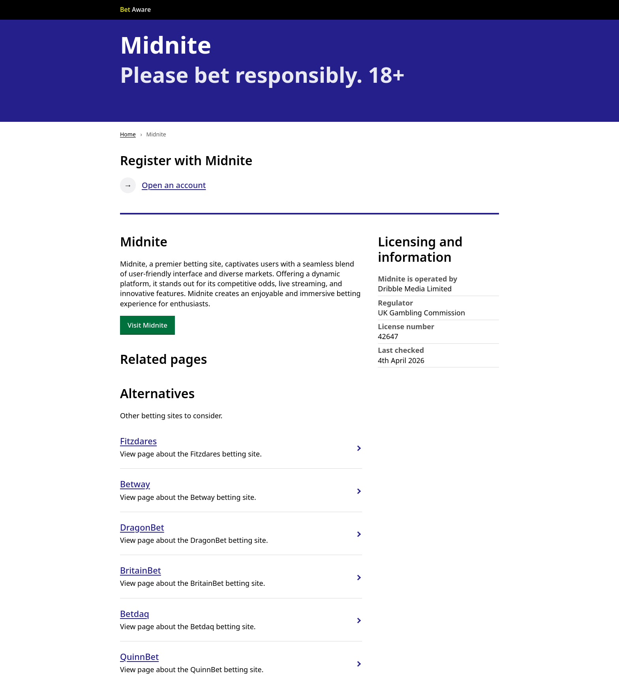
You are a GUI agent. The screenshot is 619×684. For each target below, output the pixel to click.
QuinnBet (139, 656)
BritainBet (140, 570)
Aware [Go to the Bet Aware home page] (135, 9)
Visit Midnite (147, 325)
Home (128, 134)
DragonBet (142, 527)
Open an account (174, 185)
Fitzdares (138, 441)
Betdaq (134, 613)
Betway (135, 484)
